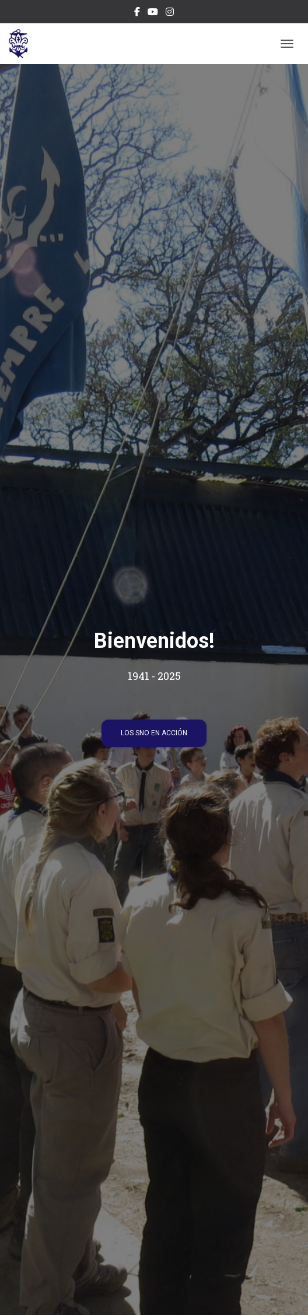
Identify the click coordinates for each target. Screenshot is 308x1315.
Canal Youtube (153, 13)
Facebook (137, 13)
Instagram (170, 13)
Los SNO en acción (154, 733)
